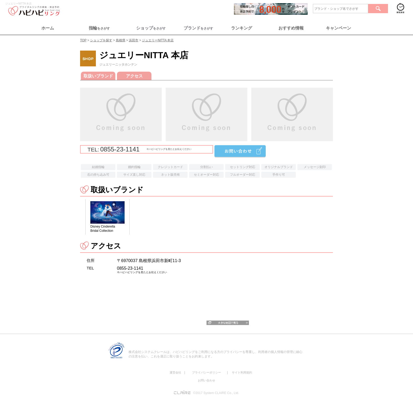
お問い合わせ (206, 380)
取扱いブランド (98, 76)
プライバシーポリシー (206, 372)
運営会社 (175, 372)
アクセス (134, 76)
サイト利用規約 (242, 372)
